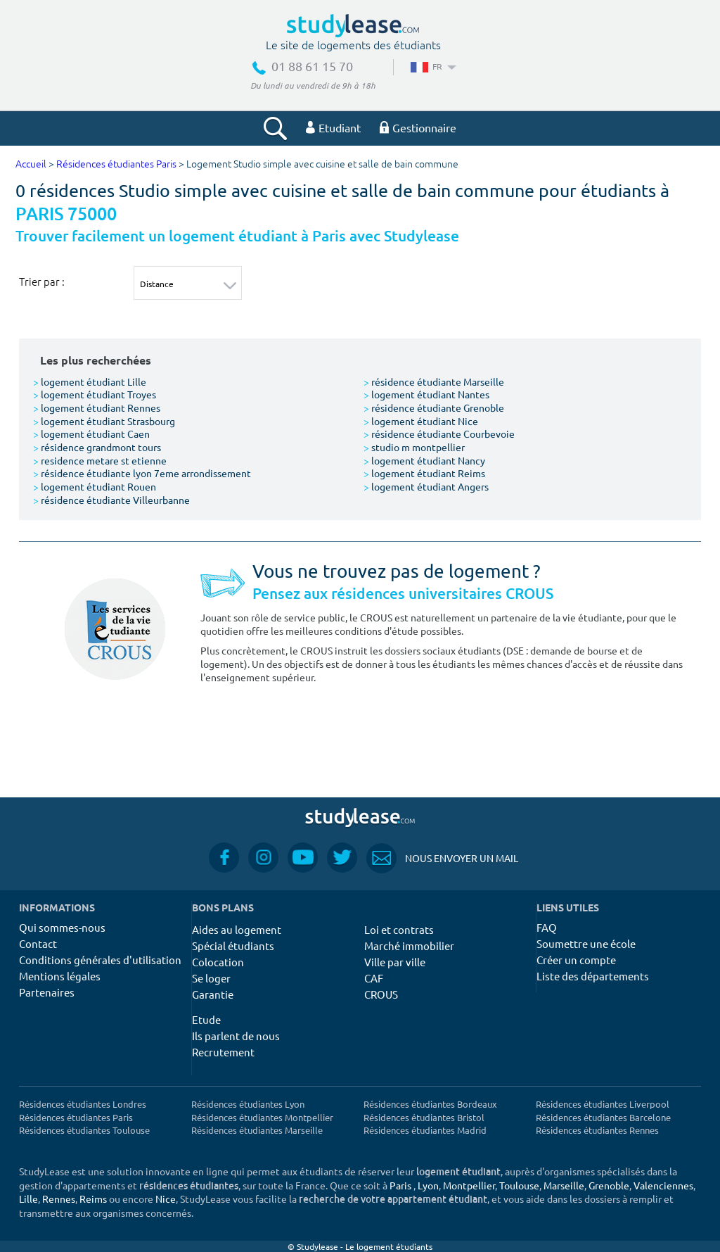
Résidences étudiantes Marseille (257, 1130)
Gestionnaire (418, 127)
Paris (400, 1185)
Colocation (218, 961)
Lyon (428, 1185)
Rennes (58, 1198)
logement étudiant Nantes (426, 394)
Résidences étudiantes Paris (116, 164)
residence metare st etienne (100, 460)
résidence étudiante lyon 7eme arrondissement (142, 473)
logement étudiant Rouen (94, 486)
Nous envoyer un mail (442, 858)
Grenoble (609, 1185)
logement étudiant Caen (91, 433)
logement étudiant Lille (89, 381)
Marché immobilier (409, 945)
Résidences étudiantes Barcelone (603, 1117)
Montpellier (469, 1185)
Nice (165, 1198)
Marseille (564, 1185)
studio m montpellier (414, 447)
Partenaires (47, 992)
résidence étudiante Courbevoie (439, 433)
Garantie (212, 994)
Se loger (211, 978)
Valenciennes (663, 1185)
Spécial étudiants (233, 945)
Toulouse (519, 1185)
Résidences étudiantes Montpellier (262, 1117)
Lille (28, 1198)
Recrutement (223, 1051)
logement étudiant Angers (426, 486)
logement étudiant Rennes (96, 407)
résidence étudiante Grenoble (434, 407)
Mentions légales (60, 975)
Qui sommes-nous (62, 927)
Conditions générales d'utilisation (100, 959)
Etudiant (333, 127)
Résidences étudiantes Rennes (597, 1130)
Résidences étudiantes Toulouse (84, 1130)
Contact (38, 943)
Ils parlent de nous (236, 1035)
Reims (93, 1198)
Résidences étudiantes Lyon (247, 1104)
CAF (373, 978)
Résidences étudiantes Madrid (425, 1130)
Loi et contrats (399, 929)
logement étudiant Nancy (424, 460)
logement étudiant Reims (424, 473)
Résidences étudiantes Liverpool (602, 1104)
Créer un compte (576, 959)
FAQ (546, 927)
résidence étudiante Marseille (434, 381)
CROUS (381, 994)
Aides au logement (236, 929)
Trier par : (42, 281)
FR (432, 66)
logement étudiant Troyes (94, 394)
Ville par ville (394, 961)
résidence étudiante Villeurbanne (111, 499)
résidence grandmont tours (97, 447)
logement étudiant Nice (421, 421)
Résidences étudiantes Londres (82, 1104)
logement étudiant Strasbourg (104, 421)
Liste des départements (592, 975)
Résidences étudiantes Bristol (424, 1117)
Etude (206, 1019)
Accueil (30, 164)
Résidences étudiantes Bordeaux (430, 1104)
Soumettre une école (586, 943)
